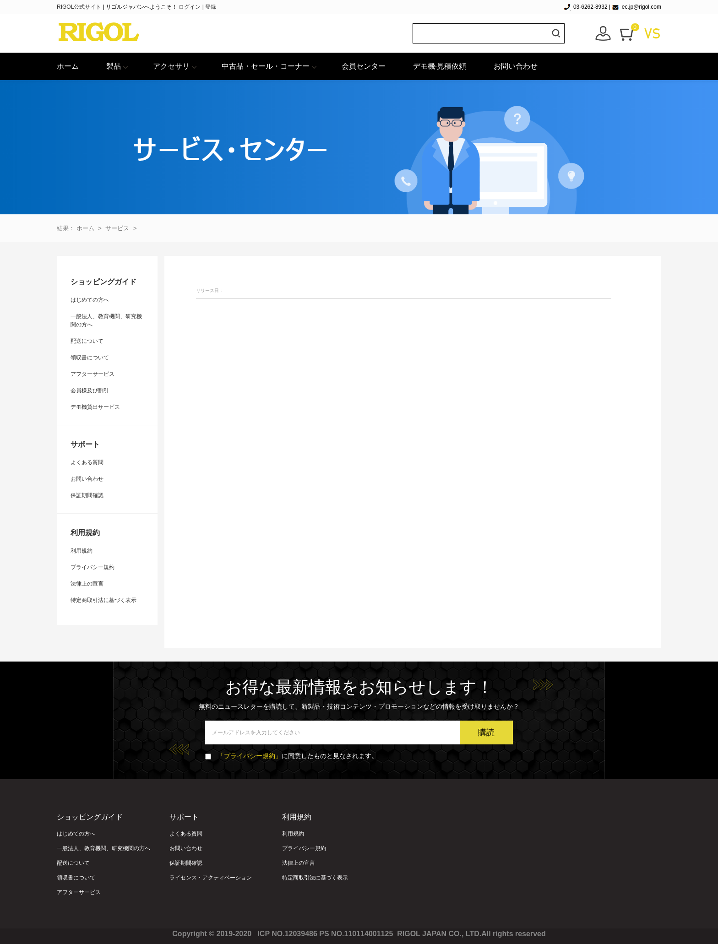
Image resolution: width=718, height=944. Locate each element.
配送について (87, 341)
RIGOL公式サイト (80, 7)
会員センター (364, 66)
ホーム (68, 66)
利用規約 (81, 551)
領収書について (90, 357)
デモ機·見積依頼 (439, 66)
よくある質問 (87, 462)
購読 (486, 732)
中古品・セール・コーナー (266, 66)
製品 (113, 66)
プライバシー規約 (92, 567)
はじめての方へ (90, 300)
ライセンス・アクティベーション (210, 877)
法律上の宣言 (87, 584)
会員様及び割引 (90, 390)
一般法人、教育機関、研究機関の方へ (103, 848)
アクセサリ (171, 66)
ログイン (190, 7)
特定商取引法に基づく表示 (103, 600)
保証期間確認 (87, 495)
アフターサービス (92, 374)
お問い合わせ (516, 66)
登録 (210, 7)
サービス (117, 228)
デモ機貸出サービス (95, 407)
